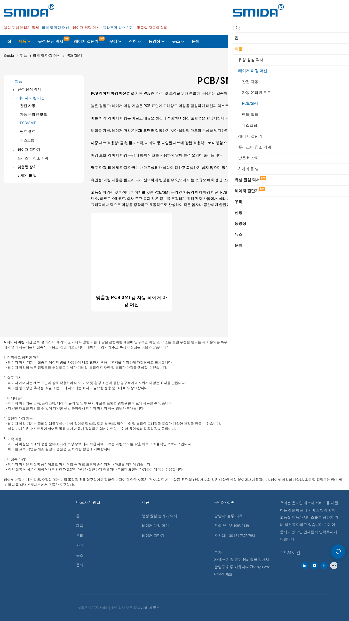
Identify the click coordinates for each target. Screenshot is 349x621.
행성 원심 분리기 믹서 (159, 516)
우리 (79, 535)
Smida (9, 55)
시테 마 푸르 (150, 608)
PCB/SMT (75, 55)
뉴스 (79, 555)
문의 (79, 565)
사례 (79, 545)
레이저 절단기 (153, 535)
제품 (23, 55)
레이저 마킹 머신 (46, 55)
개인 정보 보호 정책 (126, 608)
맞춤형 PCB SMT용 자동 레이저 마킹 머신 (131, 301)
